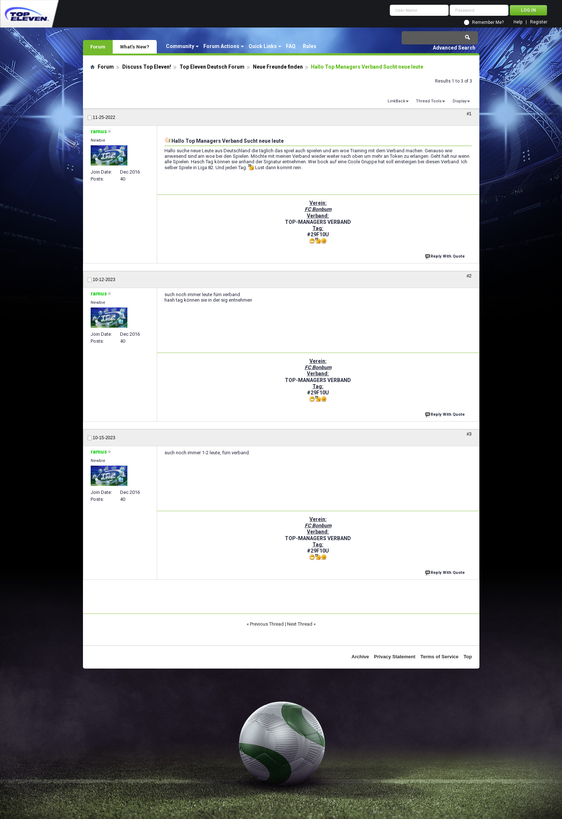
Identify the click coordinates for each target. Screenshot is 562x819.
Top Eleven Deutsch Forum (212, 67)
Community (180, 46)
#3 (469, 434)
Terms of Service (439, 656)
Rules (309, 46)
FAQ (290, 46)
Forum (97, 47)
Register (538, 22)
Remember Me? (488, 22)
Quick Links (263, 46)
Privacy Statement (395, 656)
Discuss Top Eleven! (146, 67)
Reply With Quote (446, 255)
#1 (469, 113)
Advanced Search (454, 48)
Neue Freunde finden (278, 67)
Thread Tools (429, 101)
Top (468, 656)
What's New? (134, 47)
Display (460, 101)
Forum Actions (221, 46)
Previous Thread (267, 624)
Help (518, 22)
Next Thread (299, 624)
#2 (469, 276)
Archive (360, 656)
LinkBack (396, 101)
